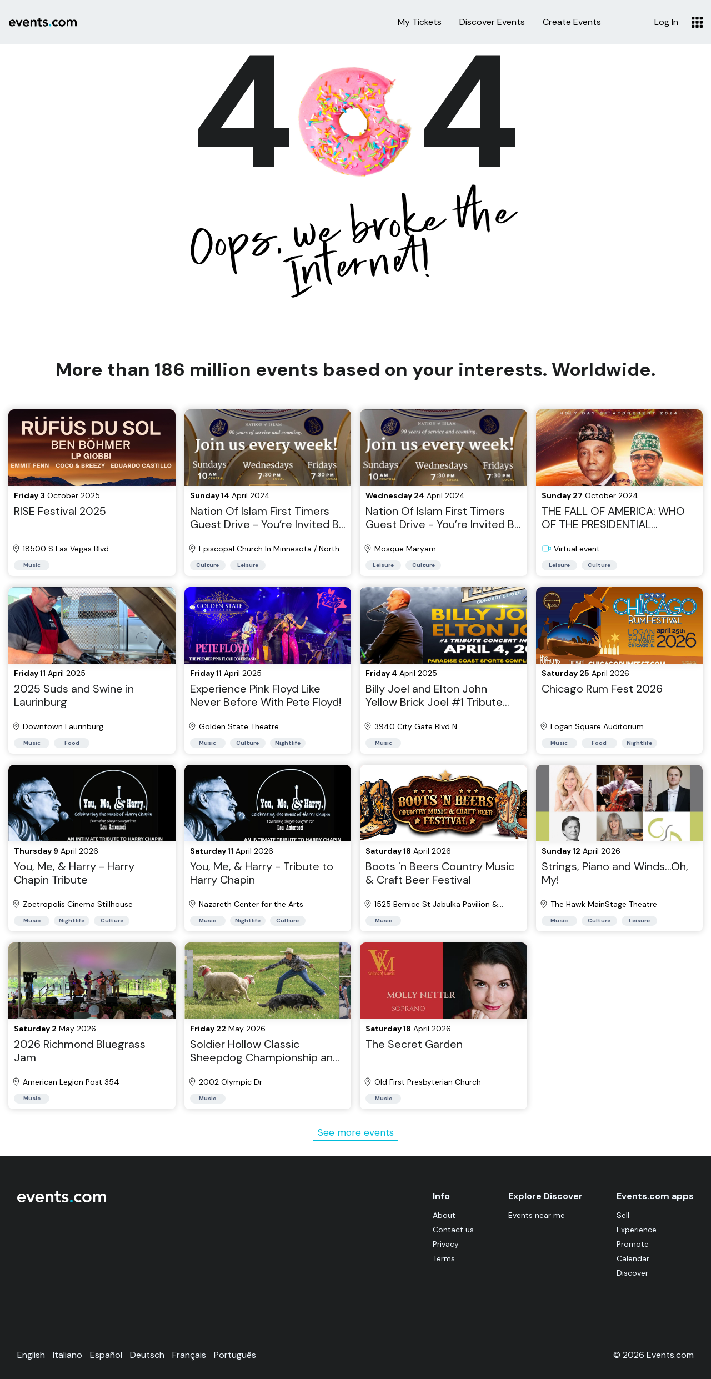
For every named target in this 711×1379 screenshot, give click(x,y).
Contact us (450, 1230)
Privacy (443, 1244)
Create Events (572, 22)
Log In (666, 22)
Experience (637, 1230)
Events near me (535, 1215)
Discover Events (492, 22)
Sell (623, 1215)
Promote (633, 1244)
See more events (356, 1132)
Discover (632, 1273)
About (441, 1215)
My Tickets (420, 22)
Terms (441, 1258)
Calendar (633, 1258)
